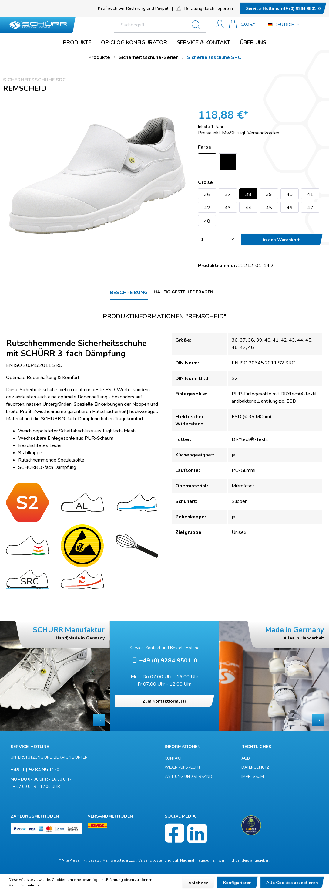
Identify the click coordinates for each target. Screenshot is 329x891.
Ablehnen (198, 883)
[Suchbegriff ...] (136, 25)
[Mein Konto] (220, 25)
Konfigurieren (237, 883)
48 (207, 221)
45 (269, 208)
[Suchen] (198, 25)
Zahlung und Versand (188, 776)
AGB (245, 758)
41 (310, 194)
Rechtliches (256, 747)
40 (290, 194)
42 (207, 208)
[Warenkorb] (242, 25)
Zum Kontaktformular (164, 701)
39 (269, 194)
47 (310, 208)
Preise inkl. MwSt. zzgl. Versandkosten (238, 133)
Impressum (252, 776)
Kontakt (173, 758)
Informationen (182, 747)
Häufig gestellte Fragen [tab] (183, 292)
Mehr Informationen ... (26, 885)
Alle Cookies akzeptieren (292, 883)
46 (290, 208)
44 (248, 208)
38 (248, 194)
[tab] (129, 293)
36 (207, 194)
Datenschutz (255, 767)
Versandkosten (151, 860)
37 (228, 194)
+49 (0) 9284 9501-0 (283, 9)
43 (228, 208)
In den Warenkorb (282, 240)
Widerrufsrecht (182, 767)
